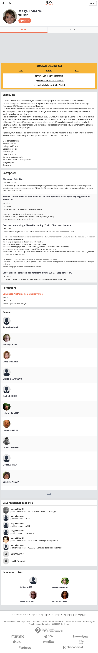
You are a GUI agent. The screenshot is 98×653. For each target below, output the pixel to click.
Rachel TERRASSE (59, 601)
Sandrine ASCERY (11, 481)
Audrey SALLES (10, 344)
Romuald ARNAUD (60, 587)
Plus (49, 493)
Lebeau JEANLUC (11, 413)
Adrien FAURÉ (26, 587)
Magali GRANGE (17, 509)
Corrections (46, 624)
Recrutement (36, 622)
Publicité (27, 622)
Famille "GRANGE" (18, 561)
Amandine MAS (10, 327)
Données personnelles (56, 622)
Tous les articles (35, 624)
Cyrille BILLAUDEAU (12, 378)
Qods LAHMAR (10, 464)
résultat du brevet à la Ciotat (50, 85)
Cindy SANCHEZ (10, 361)
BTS (77, 70)
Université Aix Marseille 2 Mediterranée (23, 293)
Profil (24, 29)
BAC (21, 70)
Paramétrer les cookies (74, 622)
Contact (20, 622)
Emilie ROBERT (10, 396)
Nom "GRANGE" (17, 554)
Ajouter (26, 20)
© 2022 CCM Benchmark (60, 624)
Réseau (72, 29)
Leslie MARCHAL (27, 601)
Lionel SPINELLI (10, 430)
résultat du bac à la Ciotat (50, 80)
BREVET (49, 70)
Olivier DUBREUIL (11, 447)
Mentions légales (89, 622)
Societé (44, 622)
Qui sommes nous (9, 622)
